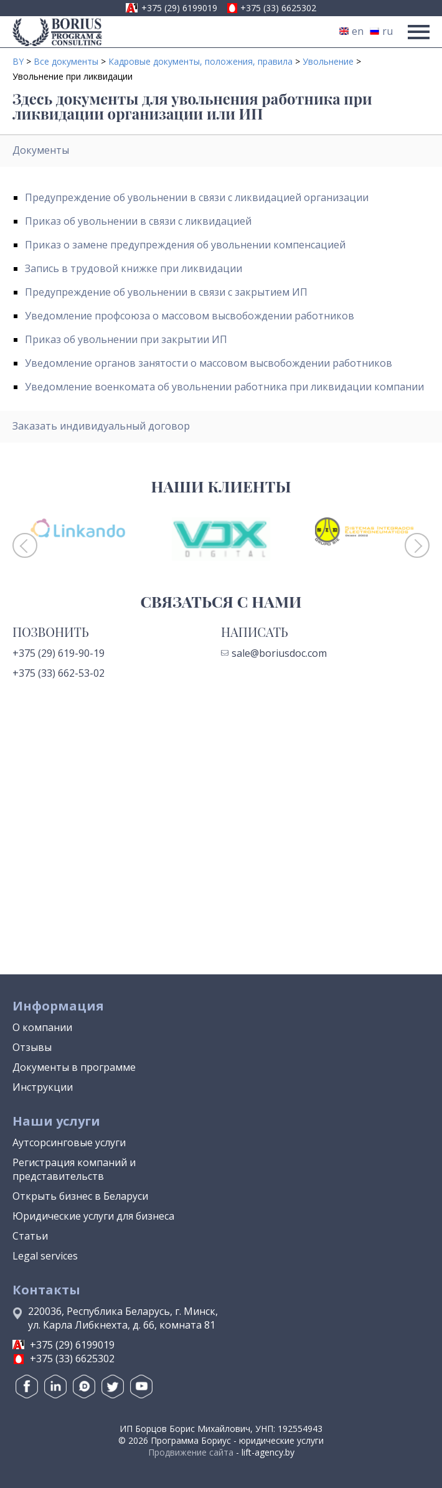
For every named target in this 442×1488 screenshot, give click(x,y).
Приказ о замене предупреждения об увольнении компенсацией (185, 245)
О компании (42, 1027)
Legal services (45, 1256)
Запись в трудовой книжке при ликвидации (133, 268)
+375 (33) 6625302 (278, 8)
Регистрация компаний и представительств (74, 1169)
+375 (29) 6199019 (179, 8)
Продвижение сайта (190, 1452)
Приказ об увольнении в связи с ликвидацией (138, 221)
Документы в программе (74, 1067)
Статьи (30, 1236)
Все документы (66, 61)
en (351, 31)
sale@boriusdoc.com (274, 653)
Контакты (46, 1289)
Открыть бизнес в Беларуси (80, 1196)
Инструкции (42, 1087)
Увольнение (328, 61)
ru (381, 31)
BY (18, 61)
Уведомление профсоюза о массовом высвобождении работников (189, 316)
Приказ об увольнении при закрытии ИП (126, 339)
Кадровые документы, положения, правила (200, 61)
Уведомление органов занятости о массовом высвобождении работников (208, 363)
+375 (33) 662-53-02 (58, 673)
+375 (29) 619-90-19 (58, 653)
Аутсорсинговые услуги (69, 1142)
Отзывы (32, 1047)
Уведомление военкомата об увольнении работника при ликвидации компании (224, 386)
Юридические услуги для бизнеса (93, 1216)
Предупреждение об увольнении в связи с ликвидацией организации (197, 197)
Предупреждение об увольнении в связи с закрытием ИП (166, 292)
